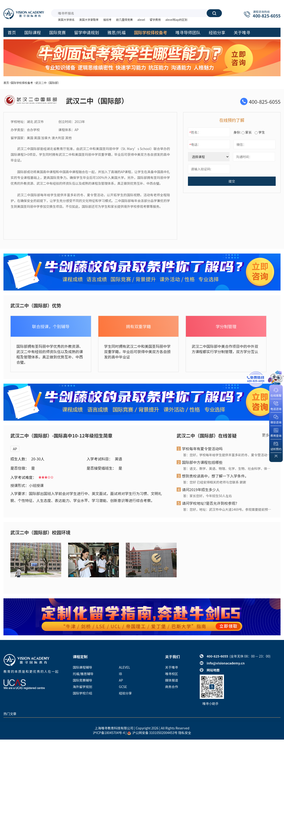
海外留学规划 (82, 686)
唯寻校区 (171, 673)
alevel (141, 19)
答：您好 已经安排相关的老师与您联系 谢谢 (214, 482)
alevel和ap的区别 (176, 19)
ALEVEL (124, 667)
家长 (247, 132)
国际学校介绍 (82, 693)
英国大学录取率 (89, 19)
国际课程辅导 (82, 667)
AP (15, 449)
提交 (232, 181)
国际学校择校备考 (22, 83)
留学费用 (155, 19)
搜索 (214, 13)
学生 (260, 132)
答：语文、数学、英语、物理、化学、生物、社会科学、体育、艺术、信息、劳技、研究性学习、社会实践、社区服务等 (227, 468)
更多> (266, 435)
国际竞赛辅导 (82, 680)
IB (120, 673)
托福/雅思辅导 (83, 673)
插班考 (107, 19)
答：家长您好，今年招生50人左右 (207, 495)
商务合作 (171, 686)
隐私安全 (184, 732)
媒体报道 (171, 680)
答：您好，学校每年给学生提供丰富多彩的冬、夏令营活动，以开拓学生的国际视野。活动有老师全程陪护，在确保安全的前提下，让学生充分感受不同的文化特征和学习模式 (227, 455)
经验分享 (125, 693)
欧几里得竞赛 (124, 19)
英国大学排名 (66, 19)
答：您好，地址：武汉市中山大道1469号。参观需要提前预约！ (227, 509)
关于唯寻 (171, 667)
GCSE (123, 686)
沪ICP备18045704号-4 (109, 732)
